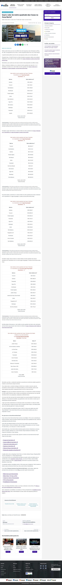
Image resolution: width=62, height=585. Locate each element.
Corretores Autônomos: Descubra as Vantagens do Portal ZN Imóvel (33, 505)
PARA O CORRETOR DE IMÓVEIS (48, 5)
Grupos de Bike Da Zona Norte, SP (10, 442)
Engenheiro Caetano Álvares (16, 458)
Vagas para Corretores (53, 0)
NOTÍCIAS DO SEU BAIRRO (29, 5)
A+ (40, 22)
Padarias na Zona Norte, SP (9, 446)
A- (36, 22)
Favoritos (2, 574)
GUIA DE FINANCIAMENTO (57, 5)
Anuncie (14, 567)
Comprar (32, 0)
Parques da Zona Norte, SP (9, 440)
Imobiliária (2, 571)
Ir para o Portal (52, 73)
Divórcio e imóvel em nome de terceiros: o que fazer (52, 54)
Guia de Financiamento (49, 36)
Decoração (47, 27)
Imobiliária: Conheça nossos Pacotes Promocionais (21, 504)
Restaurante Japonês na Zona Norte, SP (11, 450)
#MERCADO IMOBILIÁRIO (6, 48)
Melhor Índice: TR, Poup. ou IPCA (10, 475)
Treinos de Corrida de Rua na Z (10, 444)
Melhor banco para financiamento (10, 473)
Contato (59, 0)
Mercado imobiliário (49, 25)
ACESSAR (55, 569)
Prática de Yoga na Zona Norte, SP (10, 448)
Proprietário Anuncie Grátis (9, 503)
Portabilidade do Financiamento (10, 481)
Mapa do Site (28, 567)
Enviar (52, 17)
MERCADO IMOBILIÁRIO (12, 5)
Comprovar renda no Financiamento (11, 477)
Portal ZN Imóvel (27, 0)
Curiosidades (47, 31)
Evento (46, 38)
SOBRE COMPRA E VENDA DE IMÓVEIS (38, 5)
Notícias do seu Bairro (49, 29)
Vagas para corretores (17, 569)
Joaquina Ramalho (18, 460)
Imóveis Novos (41, 0)
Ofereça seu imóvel (16, 571)
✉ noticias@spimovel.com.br (28, 524)
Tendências (47, 35)
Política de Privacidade (29, 569)
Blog (14, 565)
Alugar (36, 0)
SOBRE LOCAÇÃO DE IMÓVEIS (20, 5)
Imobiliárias (46, 0)
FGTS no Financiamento (8, 479)
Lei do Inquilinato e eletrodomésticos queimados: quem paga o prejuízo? (51, 47)
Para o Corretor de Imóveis (50, 33)
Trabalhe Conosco (29, 571)
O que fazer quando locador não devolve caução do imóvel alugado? (52, 51)
